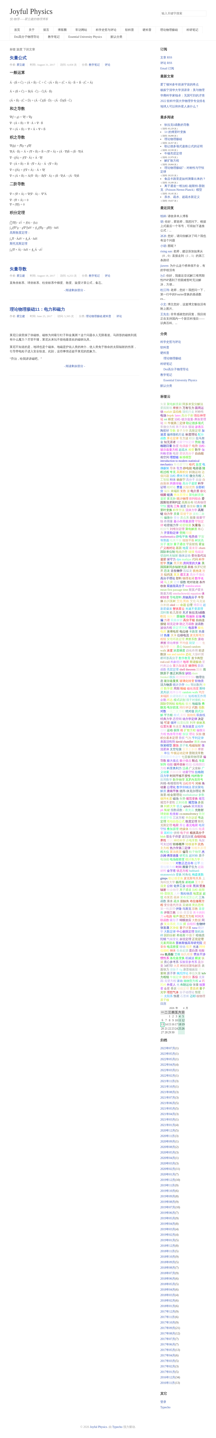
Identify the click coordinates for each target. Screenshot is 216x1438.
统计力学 (179, 684)
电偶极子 (185, 445)
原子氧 (184, 745)
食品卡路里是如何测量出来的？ (185, 178)
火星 (177, 965)
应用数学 (166, 779)
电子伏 (184, 832)
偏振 (167, 491)
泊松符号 (188, 783)
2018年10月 (167, 1256)
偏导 (185, 851)
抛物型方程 (191, 981)
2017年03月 (167, 1360)
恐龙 (167, 570)
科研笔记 (192, 29)
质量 (177, 513)
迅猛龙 (187, 570)
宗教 (195, 908)
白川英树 (170, 601)
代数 (195, 707)
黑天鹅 (178, 563)
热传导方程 (174, 734)
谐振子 (174, 969)
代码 (195, 559)
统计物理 (182, 498)
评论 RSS (166, 63)
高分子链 (189, 620)
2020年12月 (167, 1130)
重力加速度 (180, 665)
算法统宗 (176, 851)
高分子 (190, 479)
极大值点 (173, 760)
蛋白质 (193, 950)
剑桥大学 (170, 806)
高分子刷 (187, 415)
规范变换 (192, 798)
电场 (163, 415)
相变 (191, 449)
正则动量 (182, 802)
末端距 (175, 491)
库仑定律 (173, 438)
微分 (199, 506)
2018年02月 (167, 1300)
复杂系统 (170, 924)
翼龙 (177, 574)
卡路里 (193, 631)
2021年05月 (167, 1108)
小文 (163, 304)
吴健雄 (186, 905)
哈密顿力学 (171, 525)
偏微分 (168, 517)
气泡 (188, 737)
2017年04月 (167, 1355)
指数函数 (176, 810)
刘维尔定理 (177, 529)
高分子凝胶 (189, 483)
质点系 (184, 517)
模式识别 (179, 699)
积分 (192, 438)
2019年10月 (167, 1190)
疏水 (177, 901)
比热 (201, 844)
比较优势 (189, 487)
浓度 (170, 650)
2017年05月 (167, 1350)
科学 (201, 483)
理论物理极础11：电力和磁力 (37, 309)
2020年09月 (167, 1141)
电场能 (164, 859)
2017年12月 (167, 1311)
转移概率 (179, 844)
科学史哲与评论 (106, 29)
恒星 (177, 996)
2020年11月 (167, 1136)
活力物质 (166, 684)
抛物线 (191, 715)
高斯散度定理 (18, 232)
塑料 (179, 578)
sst (165, 419)
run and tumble (176, 654)
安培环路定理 (176, 639)
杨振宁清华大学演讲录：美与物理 (182, 90)
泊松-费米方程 (179, 475)
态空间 (177, 718)
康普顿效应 (190, 969)
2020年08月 (167, 1147)
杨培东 (180, 882)
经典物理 (200, 502)
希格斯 (181, 935)
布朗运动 (186, 984)
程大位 (164, 851)
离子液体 (182, 426)
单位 (167, 753)
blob (163, 836)
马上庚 (168, 582)
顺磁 (183, 688)
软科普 (129, 29)
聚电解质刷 (174, 404)
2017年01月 (167, 1371)
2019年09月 (167, 1196)
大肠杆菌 (198, 654)
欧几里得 (176, 612)
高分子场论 (197, 574)
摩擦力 (177, 408)
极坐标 (191, 506)
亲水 (170, 901)
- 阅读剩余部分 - (74, 290)
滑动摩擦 (173, 643)
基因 (179, 548)
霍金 (202, 544)
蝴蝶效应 (185, 920)
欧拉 (163, 616)
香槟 (182, 737)
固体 (199, 669)
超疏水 (183, 449)
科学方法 (179, 510)
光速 (196, 946)
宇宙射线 (192, 544)
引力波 (184, 438)
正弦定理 (198, 939)
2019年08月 (167, 1201)
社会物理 (173, 889)
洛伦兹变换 (177, 958)
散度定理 (191, 821)
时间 (179, 867)
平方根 (168, 715)
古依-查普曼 (184, 912)
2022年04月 (167, 1064)
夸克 (173, 472)
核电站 (180, 703)
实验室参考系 (188, 962)
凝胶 (163, 559)
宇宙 (201, 536)
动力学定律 (189, 718)
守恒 (163, 506)
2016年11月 (167, 1382)
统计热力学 (192, 859)
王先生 (164, 314)
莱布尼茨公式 (189, 897)
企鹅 (163, 699)
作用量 (168, 521)
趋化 (189, 654)
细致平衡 (188, 540)
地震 (185, 548)
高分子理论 (167, 578)
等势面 (164, 540)
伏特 (177, 832)
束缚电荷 (173, 631)
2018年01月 (167, 1306)
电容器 (197, 468)
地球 (186, 662)
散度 (176, 445)
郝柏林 (189, 882)
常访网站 (81, 29)
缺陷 (188, 673)
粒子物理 (195, 851)
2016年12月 (167, 1377)
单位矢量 (195, 973)
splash (186, 806)
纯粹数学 (197, 775)
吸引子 (174, 920)
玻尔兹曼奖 (171, 681)
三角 (177, 506)
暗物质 (200, 935)
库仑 (182, 825)
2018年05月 (167, 1284)
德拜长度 (166, 798)
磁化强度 (193, 688)
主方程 (164, 848)
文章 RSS (166, 57)
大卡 (174, 635)
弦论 (191, 426)
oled (172, 605)
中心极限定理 (185, 931)
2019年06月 (167, 1212)
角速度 (177, 726)
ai (200, 981)
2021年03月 (167, 1119)
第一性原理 (167, 908)
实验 (199, 734)
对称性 (199, 411)
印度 (189, 532)
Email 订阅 (167, 68)
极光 (188, 703)
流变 (163, 886)
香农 (174, 988)
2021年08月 (167, 1092)
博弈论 (197, 605)
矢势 (182, 798)
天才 (185, 612)
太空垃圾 (176, 749)
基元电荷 (192, 825)
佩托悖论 (182, 973)
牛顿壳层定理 (173, 153)
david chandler (184, 741)
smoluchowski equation (187, 593)
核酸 (202, 950)
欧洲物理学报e (185, 677)
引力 (179, 468)
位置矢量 (166, 726)
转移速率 (191, 844)
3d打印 (168, 965)
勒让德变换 (175, 878)
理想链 (174, 457)
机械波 (189, 958)
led (177, 605)
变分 (177, 517)
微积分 (186, 977)
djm (179, 559)
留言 (46, 29)
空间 (182, 532)
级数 (183, 582)
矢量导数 (18, 269)
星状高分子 (187, 453)
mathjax (186, 559)
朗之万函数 (187, 624)
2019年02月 (167, 1234)
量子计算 (185, 927)
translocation (193, 586)
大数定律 (170, 931)
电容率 (192, 627)
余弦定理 (185, 939)
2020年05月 (167, 1152)
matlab (168, 411)
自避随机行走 (179, 696)
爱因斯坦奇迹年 (170, 756)
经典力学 (166, 718)
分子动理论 (187, 992)
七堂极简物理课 (192, 756)
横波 (198, 958)
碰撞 (191, 551)
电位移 (184, 631)
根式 (177, 715)
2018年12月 (167, 1245)
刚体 (173, 479)
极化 (203, 491)
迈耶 (193, 996)
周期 (177, 688)
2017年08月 (167, 1333)
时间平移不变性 (180, 775)
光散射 (199, 810)
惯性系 (164, 958)
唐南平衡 (173, 791)
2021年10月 (167, 1086)
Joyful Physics (31, 11)
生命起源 (182, 950)
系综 (195, 977)
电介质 (194, 491)
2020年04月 (167, 1158)
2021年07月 (167, 1097)
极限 (177, 730)
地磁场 (196, 703)
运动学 (199, 726)
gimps (163, 878)
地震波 (197, 893)
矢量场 (196, 525)
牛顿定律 (176, 977)
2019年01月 (167, 1240)
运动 (170, 730)
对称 (198, 783)
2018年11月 (167, 1251)
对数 (163, 711)
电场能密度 (177, 859)
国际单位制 (167, 551)
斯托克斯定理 (18, 243)
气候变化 (173, 939)
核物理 (200, 996)
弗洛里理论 (181, 494)
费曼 (179, 487)
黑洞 (196, 886)
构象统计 (176, 662)
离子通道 (185, 889)
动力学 (168, 513)
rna (162, 954)
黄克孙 (171, 498)
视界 (189, 946)
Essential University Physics (85, 36)
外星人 (171, 984)
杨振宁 (181, 479)
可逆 (167, 722)
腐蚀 (176, 745)
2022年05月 (167, 1059)
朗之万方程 (187, 916)
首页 (17, 29)
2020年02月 (167, 1168)
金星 (167, 988)
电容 (176, 453)
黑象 (170, 563)
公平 (197, 863)
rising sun (166, 251)
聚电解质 (191, 529)
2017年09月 (167, 1328)
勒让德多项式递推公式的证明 (183, 146)
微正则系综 (177, 673)
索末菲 (193, 548)
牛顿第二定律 (176, 423)
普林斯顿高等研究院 (189, 943)
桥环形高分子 (169, 658)
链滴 (170, 494)
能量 (193, 517)
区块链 (174, 927)
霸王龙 (184, 574)
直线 (183, 715)
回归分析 (170, 935)
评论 (107, 64)
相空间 (164, 457)
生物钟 (200, 924)
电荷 (176, 825)
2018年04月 (167, 1289)
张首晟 (164, 927)
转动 (182, 946)
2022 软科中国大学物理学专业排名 (182, 101)
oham (202, 548)
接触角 (184, 901)
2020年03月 (167, 1163)
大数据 (196, 920)
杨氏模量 (187, 954)
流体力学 (191, 510)
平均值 (184, 643)
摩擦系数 (191, 639)
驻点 (179, 806)
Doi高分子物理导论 (26, 36)
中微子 (190, 935)
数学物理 (179, 779)
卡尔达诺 (191, 817)
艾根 (177, 954)
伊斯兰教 (170, 912)
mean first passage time (174, 589)
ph (161, 810)
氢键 (167, 810)
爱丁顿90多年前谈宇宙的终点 (179, 84)
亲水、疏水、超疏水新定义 (182, 197)
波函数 (199, 624)
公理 (190, 605)
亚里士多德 (189, 749)
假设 (185, 734)
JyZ (162, 275)
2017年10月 (167, 1322)
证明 (163, 487)
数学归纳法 (184, 787)
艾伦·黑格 (183, 601)
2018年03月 (167, 1295)
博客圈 (62, 29)
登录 (163, 1401)
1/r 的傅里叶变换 (175, 132)
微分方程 (195, 475)
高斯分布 (187, 502)
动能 (170, 764)
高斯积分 (182, 472)
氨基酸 (169, 954)
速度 (183, 506)
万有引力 (188, 408)
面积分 (168, 832)
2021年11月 (167, 1081)
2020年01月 (167, 1174)
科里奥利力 (174, 768)
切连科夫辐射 (169, 555)
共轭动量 (176, 772)
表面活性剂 (167, 741)
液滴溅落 (197, 806)
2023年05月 (167, 1053)
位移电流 (183, 635)
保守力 (171, 559)
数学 (198, 449)
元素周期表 (167, 943)
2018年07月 (167, 1273)
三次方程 (179, 817)
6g (181, 969)
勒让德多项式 (195, 423)
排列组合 (195, 498)
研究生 (184, 855)
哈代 (192, 464)
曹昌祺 (194, 988)
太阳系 (168, 996)
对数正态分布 (184, 863)
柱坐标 (174, 813)
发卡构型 (197, 658)
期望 (192, 643)
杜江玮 (164, 290)
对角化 (186, 874)
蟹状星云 (179, 608)
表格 (190, 567)
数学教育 (184, 658)
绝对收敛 (193, 582)
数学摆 (168, 688)
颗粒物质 (186, 893)
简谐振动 (195, 662)
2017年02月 (167, 1366)
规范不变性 (167, 802)
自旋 (199, 479)
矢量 (163, 404)
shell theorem (188, 669)
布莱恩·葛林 (172, 897)
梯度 (171, 419)
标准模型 (185, 457)
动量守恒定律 (185, 442)
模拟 (172, 677)
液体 (197, 741)
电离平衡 (176, 540)
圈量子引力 (189, 867)
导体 (173, 468)
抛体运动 (184, 555)
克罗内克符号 (194, 779)
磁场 (176, 798)
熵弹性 (192, 665)
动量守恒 (188, 772)
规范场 (192, 802)
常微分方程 (167, 426)
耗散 (173, 646)
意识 (170, 840)
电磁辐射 (195, 745)
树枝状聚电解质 (190, 965)
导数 (173, 430)
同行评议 (185, 707)
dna (187, 684)
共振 (179, 924)
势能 (198, 442)
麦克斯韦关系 (192, 878)
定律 (177, 582)
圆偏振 (181, 616)
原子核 (164, 999)
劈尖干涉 (199, 954)
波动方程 (166, 627)
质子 (202, 855)
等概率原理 (198, 848)
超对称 (193, 855)
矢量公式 (18, 57)
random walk (190, 692)
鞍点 (195, 760)
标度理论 (191, 434)
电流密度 (173, 946)
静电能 (187, 468)
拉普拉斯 (183, 722)
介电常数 (192, 840)
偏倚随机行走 (176, 434)
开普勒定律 (171, 532)
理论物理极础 (169, 29)
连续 (163, 730)
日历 (163, 1003)
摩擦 (201, 749)
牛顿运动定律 (179, 753)
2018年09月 (167, 1262)
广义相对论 (167, 548)
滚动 (180, 981)
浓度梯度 (179, 650)
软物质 (199, 681)
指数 (202, 707)
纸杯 (163, 216)
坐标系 (200, 722)
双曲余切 (176, 620)
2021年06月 (167, 1103)
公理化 (171, 787)
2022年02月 (167, 1075)
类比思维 (198, 905)
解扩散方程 (171, 160)
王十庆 (199, 882)
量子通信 (179, 544)
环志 (170, 699)
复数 (183, 491)
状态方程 (182, 870)
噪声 (176, 916)
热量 (167, 635)
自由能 (199, 453)
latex (178, 415)
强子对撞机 (193, 699)
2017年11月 (167, 1317)
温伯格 (177, 411)
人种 (177, 893)
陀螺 (163, 939)
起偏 (199, 616)
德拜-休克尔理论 (190, 791)
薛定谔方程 (180, 627)
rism (203, 741)
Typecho (165, 1407)
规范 (202, 798)
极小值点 (185, 760)
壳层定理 (173, 669)
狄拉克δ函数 (197, 612)
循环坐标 (179, 764)
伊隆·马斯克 (183, 908)
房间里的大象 (192, 563)
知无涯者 (170, 442)
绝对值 (189, 711)
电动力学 (182, 551)
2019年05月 (167, 1218)
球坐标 (164, 813)
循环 (174, 722)
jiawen (164, 265)
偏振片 (171, 616)
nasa (194, 927)
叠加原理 (173, 829)
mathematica (168, 536)
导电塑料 (176, 597)
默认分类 (116, 36)
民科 (163, 984)
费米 (202, 969)
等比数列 (196, 684)
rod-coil (165, 662)
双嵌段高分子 (176, 586)
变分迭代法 (198, 555)
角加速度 (188, 726)
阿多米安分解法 (192, 404)
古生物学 (176, 570)
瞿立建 (21, 64)
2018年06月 (167, 1278)
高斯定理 (195, 430)
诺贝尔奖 (188, 836)
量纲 (163, 973)
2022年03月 (167, 1070)
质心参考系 (171, 962)
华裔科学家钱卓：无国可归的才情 (182, 95)
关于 (32, 29)
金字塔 (171, 870)
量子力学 (182, 430)
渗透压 (199, 426)
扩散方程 (190, 730)
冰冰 (163, 236)
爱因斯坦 (166, 408)
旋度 (199, 464)
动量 (189, 886)
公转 (170, 886)
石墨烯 (184, 996)
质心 (179, 646)
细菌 (163, 494)
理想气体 (173, 992)
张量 (196, 984)
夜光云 (189, 810)
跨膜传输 (176, 483)
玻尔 (170, 544)
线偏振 (190, 616)
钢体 (173, 950)
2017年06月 (167, 1344)
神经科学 (179, 840)
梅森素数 (198, 874)
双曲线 (200, 715)
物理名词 (188, 578)
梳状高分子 (197, 832)
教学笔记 (54, 36)
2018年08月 (167, 1267)
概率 (199, 643)
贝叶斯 (164, 612)
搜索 (202, 13)
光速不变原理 (194, 608)
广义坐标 (195, 768)
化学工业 (179, 886)
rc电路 (168, 916)
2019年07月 (167, 1207)
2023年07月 (167, 1048)
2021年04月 (167, 1114)
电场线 (193, 829)
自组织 (191, 924)
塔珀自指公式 (176, 821)
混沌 (170, 506)
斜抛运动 (195, 472)
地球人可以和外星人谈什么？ (179, 106)
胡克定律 (173, 624)
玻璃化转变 (187, 681)
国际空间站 (167, 703)
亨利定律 (198, 737)
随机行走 (188, 411)
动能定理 (183, 988)
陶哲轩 (164, 430)
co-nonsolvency (189, 813)
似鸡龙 (168, 574)
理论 (192, 734)
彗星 (198, 992)
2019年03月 (167, 1229)
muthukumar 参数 (193, 794)
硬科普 (147, 29)
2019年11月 (167, 1185)
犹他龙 (197, 570)
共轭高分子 (189, 597)
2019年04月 (167, 1223)
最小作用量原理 (184, 521)
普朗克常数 (196, 753)
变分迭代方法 (173, 905)
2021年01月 (167, 1125)
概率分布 (176, 692)
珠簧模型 (166, 745)
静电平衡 (182, 536)
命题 (183, 605)
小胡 (163, 245)
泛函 (185, 768)
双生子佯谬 (173, 836)
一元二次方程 (176, 711)
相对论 (171, 487)
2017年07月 (167, 1339)
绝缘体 (184, 829)
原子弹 (171, 973)
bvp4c (170, 415)
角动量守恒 (181, 464)
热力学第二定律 (180, 848)
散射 (202, 813)
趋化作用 (192, 650)
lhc (203, 699)
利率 (193, 722)
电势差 (193, 536)
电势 (195, 445)
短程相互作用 (197, 696)
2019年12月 (167, 1179)
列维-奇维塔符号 (171, 783)
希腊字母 (166, 817)
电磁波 (199, 551)
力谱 (167, 620)
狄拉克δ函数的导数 (176, 124)
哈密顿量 (185, 525)
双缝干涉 (186, 513)
